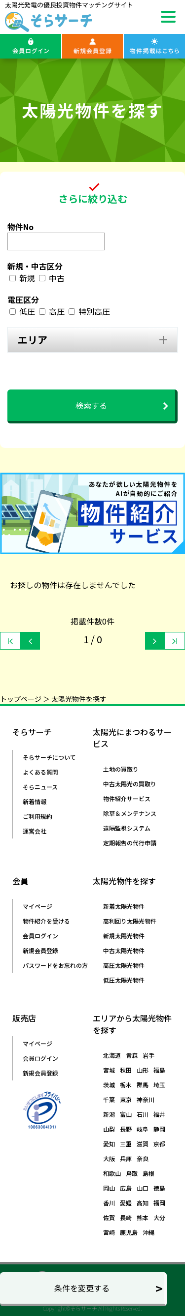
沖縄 (148, 1232)
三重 (126, 1143)
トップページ (20, 699)
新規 (27, 278)
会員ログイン (40, 935)
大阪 (109, 1158)
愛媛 (126, 1202)
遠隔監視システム (126, 828)
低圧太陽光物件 (124, 980)
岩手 (148, 1055)
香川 (109, 1202)
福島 (159, 1070)
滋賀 (142, 1143)
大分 (159, 1217)
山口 (142, 1188)
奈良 (142, 1158)
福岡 (159, 1202)
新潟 (109, 1114)
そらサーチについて (49, 757)
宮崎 (109, 1232)
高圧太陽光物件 (124, 965)
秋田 (126, 1070)
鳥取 (132, 1173)
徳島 (159, 1188)
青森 (132, 1055)
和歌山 (112, 1173)
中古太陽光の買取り (129, 783)
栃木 (126, 1084)
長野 (126, 1129)
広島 (126, 1188)
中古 (57, 278)
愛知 (109, 1143)
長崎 (126, 1217)
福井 (159, 1114)
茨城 (109, 1084)
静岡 (159, 1129)
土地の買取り (121, 769)
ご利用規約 (37, 816)
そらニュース (40, 786)
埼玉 (159, 1084)
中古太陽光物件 (124, 950)
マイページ (37, 906)
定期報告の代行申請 (129, 842)
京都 (159, 1143)
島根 (148, 1173)
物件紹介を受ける (46, 921)
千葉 (109, 1099)
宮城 (109, 1070)
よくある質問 (40, 772)
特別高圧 (94, 311)
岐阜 (142, 1129)
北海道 (112, 1055)
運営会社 (34, 831)
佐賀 (109, 1217)
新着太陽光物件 (124, 906)
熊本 (142, 1217)
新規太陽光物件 (124, 935)
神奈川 (145, 1099)
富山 (126, 1114)
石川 (142, 1114)
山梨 (109, 1129)
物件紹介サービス (126, 798)
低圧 (27, 311)
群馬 (142, 1084)
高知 (142, 1202)
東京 (126, 1099)
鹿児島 (129, 1232)
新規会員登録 (40, 950)
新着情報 (34, 801)
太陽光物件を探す (79, 699)
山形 (142, 1070)
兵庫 (126, 1158)
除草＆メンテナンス (129, 813)
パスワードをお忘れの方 (55, 965)
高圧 (57, 311)
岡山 (109, 1188)
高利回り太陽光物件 (129, 921)
